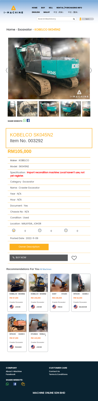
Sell (51, 7)
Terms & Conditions (58, 374)
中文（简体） (59, 12)
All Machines (45, 269)
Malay (47, 12)
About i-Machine (14, 371)
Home (34, 7)
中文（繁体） (73, 12)
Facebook (10, 374)
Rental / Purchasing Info (69, 7)
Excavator (25, 30)
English (36, 12)
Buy (43, 7)
